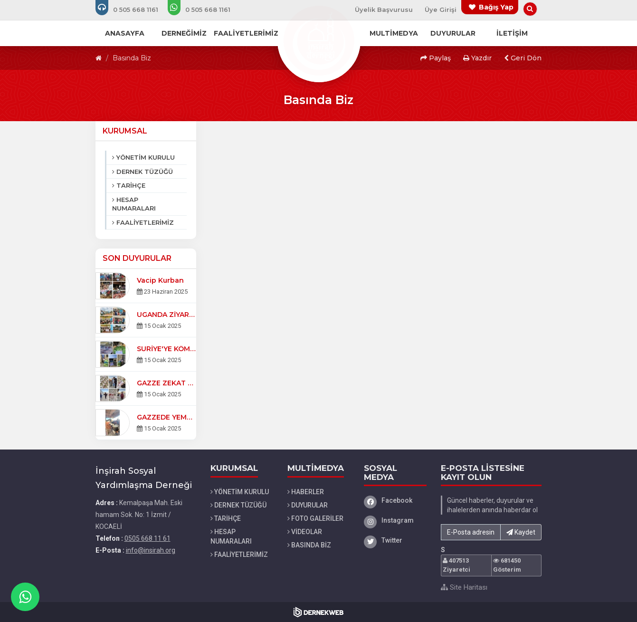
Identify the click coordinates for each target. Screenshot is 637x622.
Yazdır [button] (477, 58)
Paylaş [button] (435, 58)
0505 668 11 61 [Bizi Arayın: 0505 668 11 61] (147, 538)
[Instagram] (395, 520)
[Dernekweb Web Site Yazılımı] (318, 612)
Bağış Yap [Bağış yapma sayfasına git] (496, 7)
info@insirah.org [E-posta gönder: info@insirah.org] (150, 550)
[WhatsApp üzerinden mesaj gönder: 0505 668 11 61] (205, 9)
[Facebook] (395, 500)
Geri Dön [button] (523, 58)
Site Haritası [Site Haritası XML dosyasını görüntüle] (464, 587)
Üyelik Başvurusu (384, 9)
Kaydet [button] (520, 532)
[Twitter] (395, 540)
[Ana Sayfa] (318, 40)
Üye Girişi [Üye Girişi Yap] (440, 9)
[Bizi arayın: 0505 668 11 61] (133, 9)
